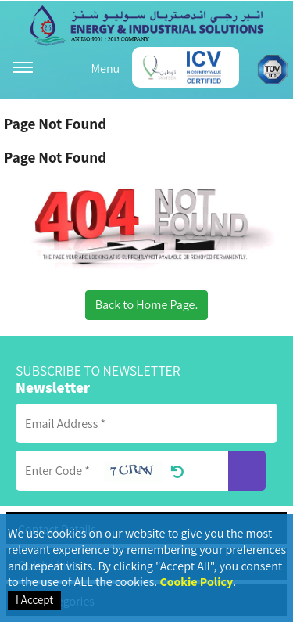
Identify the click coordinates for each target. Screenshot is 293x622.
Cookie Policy (196, 581)
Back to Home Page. (146, 305)
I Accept (34, 599)
